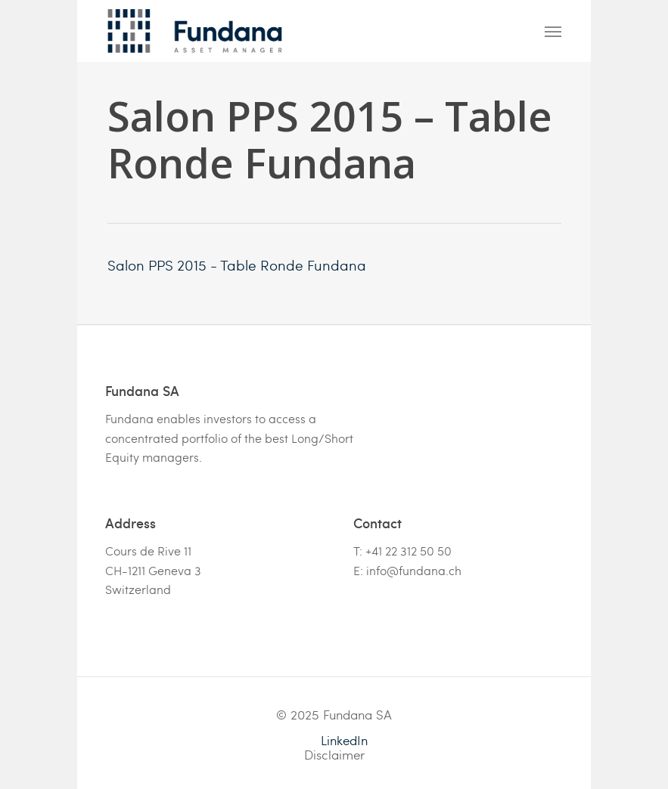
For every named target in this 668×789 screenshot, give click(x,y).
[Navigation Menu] (553, 31)
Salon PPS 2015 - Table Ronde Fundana (236, 264)
